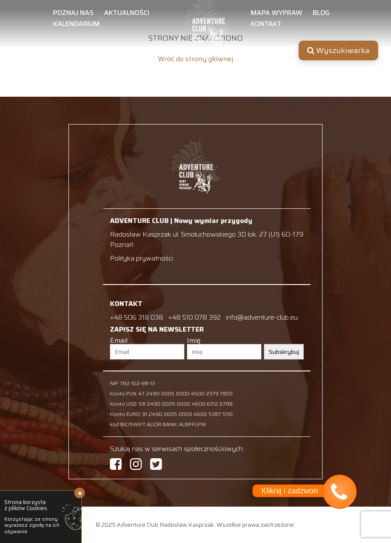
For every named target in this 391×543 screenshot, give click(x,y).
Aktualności (126, 13)
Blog (321, 13)
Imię (194, 340)
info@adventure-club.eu (262, 317)
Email (118, 340)
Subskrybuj (284, 351)
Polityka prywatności (141, 258)
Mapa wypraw (276, 13)
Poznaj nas (73, 13)
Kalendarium (76, 25)
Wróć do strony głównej (195, 59)
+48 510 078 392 (195, 317)
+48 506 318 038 (136, 317)
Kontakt (266, 25)
